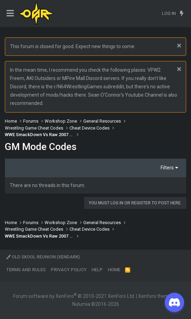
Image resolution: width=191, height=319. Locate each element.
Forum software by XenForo (74, 296)
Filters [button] (167, 167)
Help (97, 269)
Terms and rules (26, 269)
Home (114, 269)
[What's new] (181, 13)
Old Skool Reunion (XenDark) (43, 256)
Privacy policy (69, 269)
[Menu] (10, 13)
